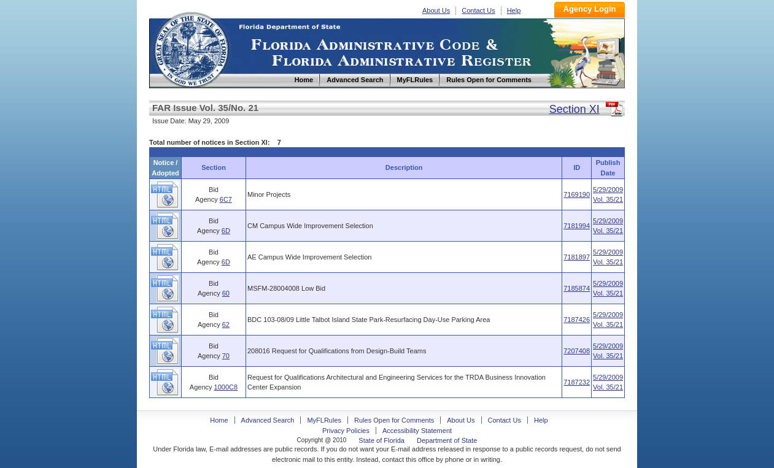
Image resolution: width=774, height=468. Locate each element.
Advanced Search (268, 420)
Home (190, 48)
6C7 (226, 199)
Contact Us (478, 10)
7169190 (576, 194)
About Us (436, 10)
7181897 (576, 257)
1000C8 (226, 387)
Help (514, 10)
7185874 (576, 288)
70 (226, 355)
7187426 (576, 319)
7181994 (576, 225)
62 (226, 324)
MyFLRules (324, 420)
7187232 (576, 382)
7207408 (576, 351)
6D (226, 230)
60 (226, 293)
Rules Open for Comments (394, 420)
